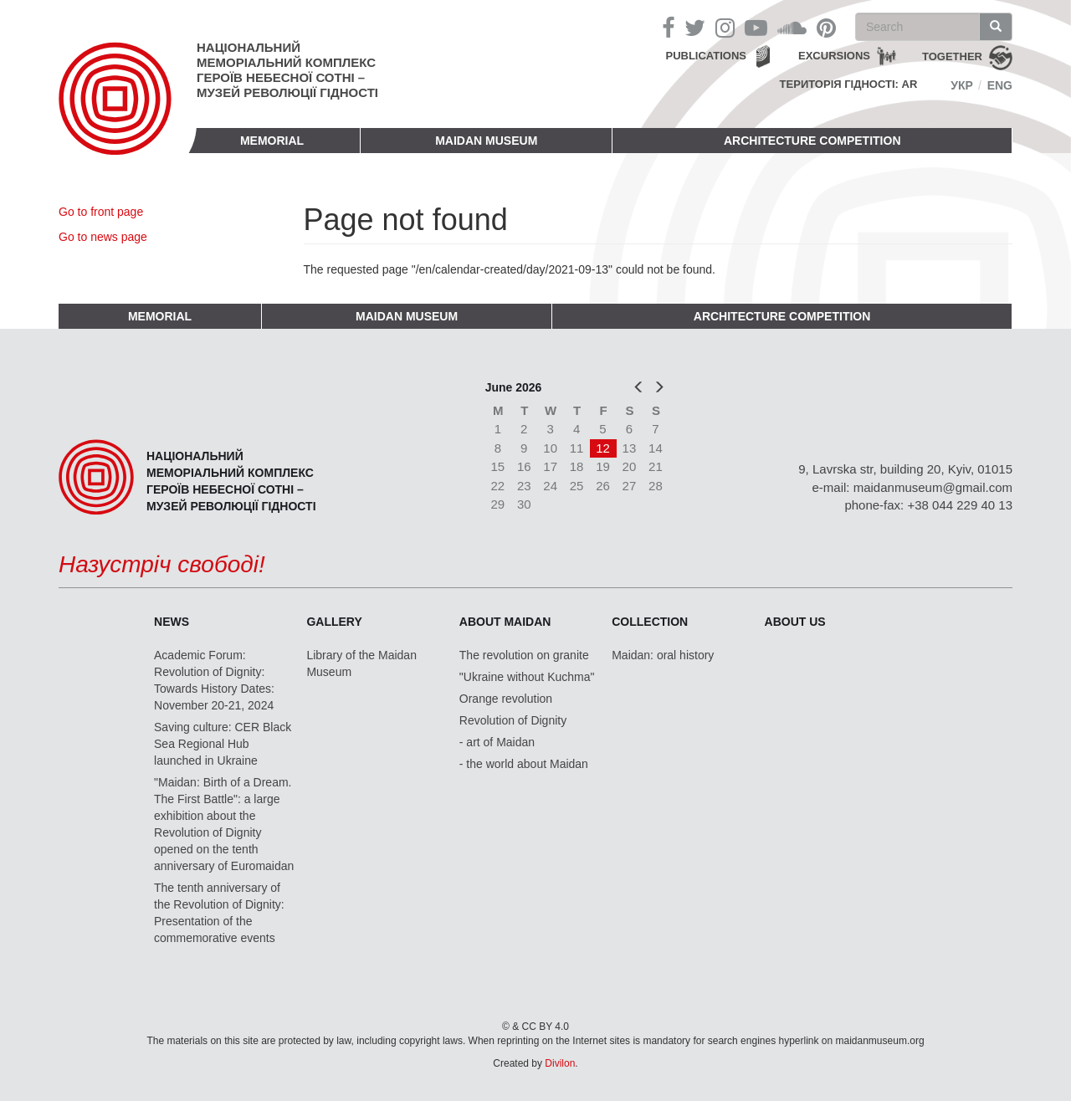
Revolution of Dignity (512, 720)
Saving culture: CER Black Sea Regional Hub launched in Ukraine (222, 743)
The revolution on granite (524, 655)
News (171, 621)
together (952, 56)
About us (795, 621)
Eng (999, 85)
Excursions (834, 55)
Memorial (272, 140)
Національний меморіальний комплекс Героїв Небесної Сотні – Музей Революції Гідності (287, 70)
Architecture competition (812, 140)
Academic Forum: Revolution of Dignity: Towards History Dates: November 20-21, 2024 (214, 680)
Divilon (560, 1063)
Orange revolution (505, 698)
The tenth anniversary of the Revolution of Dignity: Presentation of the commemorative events (219, 913)
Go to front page (101, 211)
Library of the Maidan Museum (361, 663)
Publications (705, 55)
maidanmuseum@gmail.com (932, 487)
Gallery (333, 621)
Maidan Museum (486, 140)
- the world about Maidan (523, 764)
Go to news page (103, 236)
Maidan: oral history (663, 655)
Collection (650, 621)
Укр (962, 85)
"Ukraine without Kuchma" (527, 677)
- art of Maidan (497, 742)
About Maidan (505, 621)
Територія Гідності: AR (849, 84)
